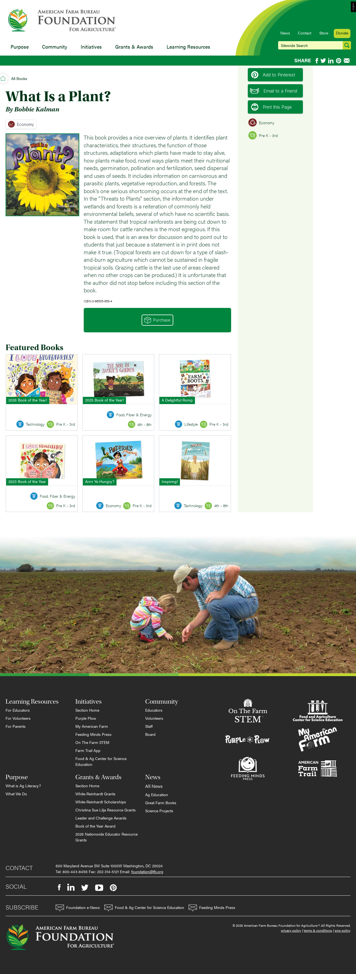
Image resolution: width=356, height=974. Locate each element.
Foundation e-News (78, 908)
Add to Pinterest (273, 74)
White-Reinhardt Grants (95, 793)
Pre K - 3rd (263, 135)
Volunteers (154, 718)
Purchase (157, 320)
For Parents (16, 726)
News (285, 33)
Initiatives (91, 46)
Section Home (87, 710)
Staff (149, 726)
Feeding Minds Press (93, 734)
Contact (304, 33)
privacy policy (291, 930)
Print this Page (271, 107)
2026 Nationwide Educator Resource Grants (106, 837)
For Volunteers (18, 718)
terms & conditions (318, 930)
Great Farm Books (160, 802)
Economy (21, 124)
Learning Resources (188, 46)
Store (323, 33)
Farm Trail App (87, 750)
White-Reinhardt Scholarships (100, 801)
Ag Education (156, 794)
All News (154, 786)
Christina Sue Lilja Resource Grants (105, 810)
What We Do (16, 793)
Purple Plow (85, 718)
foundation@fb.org (147, 871)
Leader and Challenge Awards (101, 818)
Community (54, 46)
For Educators (18, 710)
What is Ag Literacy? (23, 785)
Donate (342, 33)
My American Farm (91, 726)
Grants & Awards (134, 46)
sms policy (342, 930)
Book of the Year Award (95, 826)
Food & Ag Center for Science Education (101, 761)
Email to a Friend (273, 91)
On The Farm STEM (92, 742)
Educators (153, 710)
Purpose (20, 46)
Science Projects (159, 810)
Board (150, 734)
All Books (19, 78)
